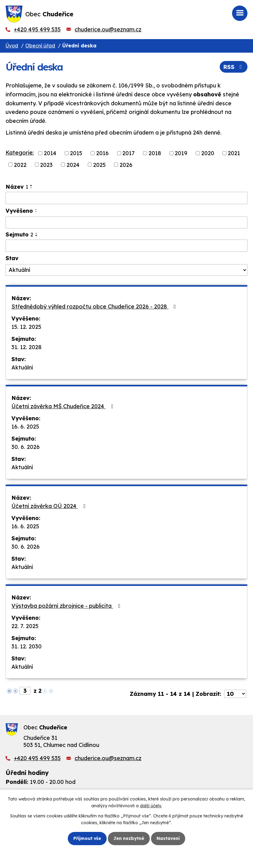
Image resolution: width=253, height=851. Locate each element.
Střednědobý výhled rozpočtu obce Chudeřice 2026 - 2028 (94, 306)
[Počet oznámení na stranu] (235, 694)
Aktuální (22, 367)
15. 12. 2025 (26, 326)
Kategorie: (20, 152)
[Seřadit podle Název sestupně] (31, 188)
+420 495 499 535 (37, 29)
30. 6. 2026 (25, 446)
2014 (50, 153)
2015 (76, 153)
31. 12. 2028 (26, 347)
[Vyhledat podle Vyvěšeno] (126, 222)
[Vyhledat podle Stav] (126, 270)
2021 (234, 153)
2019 (181, 153)
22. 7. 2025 (25, 626)
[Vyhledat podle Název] (126, 198)
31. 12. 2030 (26, 646)
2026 (126, 164)
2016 (102, 153)
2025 (99, 164)
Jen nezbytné (128, 838)
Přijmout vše (87, 838)
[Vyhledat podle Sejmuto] (126, 246)
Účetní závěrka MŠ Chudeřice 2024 (63, 406)
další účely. (151, 806)
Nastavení (168, 838)
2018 (155, 153)
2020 (207, 153)
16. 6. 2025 (25, 426)
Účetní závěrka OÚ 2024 (49, 506)
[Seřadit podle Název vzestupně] (31, 185)
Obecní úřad (40, 45)
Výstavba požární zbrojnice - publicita (67, 605)
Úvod (12, 45)
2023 (46, 164)
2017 (128, 153)
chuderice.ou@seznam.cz (108, 29)
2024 (73, 164)
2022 (20, 164)
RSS (233, 67)
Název (17, 186)
